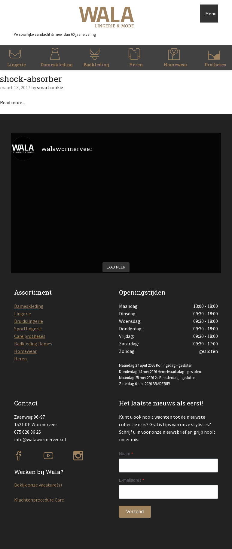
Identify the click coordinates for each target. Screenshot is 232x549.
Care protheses (29, 336)
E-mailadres (131, 480)
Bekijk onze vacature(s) (38, 485)
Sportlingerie (28, 329)
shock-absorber (31, 78)
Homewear (25, 351)
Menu (210, 14)
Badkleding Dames (33, 344)
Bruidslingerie (28, 321)
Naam (126, 453)
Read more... (12, 102)
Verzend (135, 511)
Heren (20, 359)
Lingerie (22, 314)
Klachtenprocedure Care (39, 500)
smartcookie (50, 87)
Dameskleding (29, 306)
